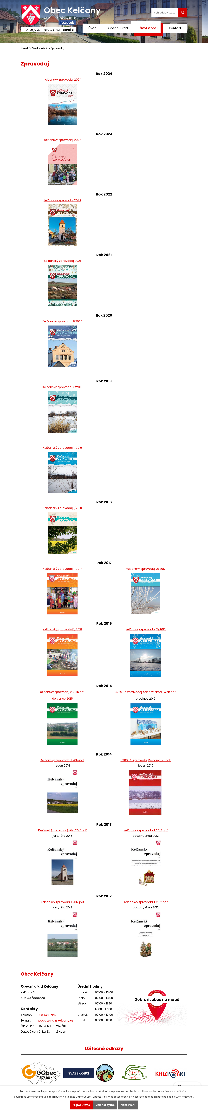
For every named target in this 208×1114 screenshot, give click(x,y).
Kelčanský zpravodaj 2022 (62, 200)
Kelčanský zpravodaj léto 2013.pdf (62, 830)
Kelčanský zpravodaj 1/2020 (62, 321)
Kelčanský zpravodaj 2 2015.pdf (62, 692)
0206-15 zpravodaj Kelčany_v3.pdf (146, 760)
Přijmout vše (81, 1105)
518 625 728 (47, 1015)
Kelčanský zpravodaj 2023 (62, 140)
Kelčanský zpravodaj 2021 (62, 261)
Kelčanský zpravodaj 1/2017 (62, 569)
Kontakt (175, 28)
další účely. (182, 1091)
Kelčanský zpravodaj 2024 (62, 80)
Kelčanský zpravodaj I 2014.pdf (62, 760)
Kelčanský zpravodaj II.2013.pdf (146, 830)
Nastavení (128, 1105)
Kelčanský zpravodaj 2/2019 (62, 387)
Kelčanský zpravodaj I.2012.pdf (62, 902)
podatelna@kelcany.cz (55, 1020)
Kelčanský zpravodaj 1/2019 (62, 448)
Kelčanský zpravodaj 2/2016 (146, 629)
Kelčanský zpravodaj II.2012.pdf (146, 902)
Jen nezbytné (105, 1105)
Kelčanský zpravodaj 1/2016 (62, 629)
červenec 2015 (62, 699)
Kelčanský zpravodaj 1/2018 (62, 508)
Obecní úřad (118, 28)
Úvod (92, 28)
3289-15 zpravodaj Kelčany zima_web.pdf (145, 692)
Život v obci (148, 28)
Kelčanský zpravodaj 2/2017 (146, 569)
